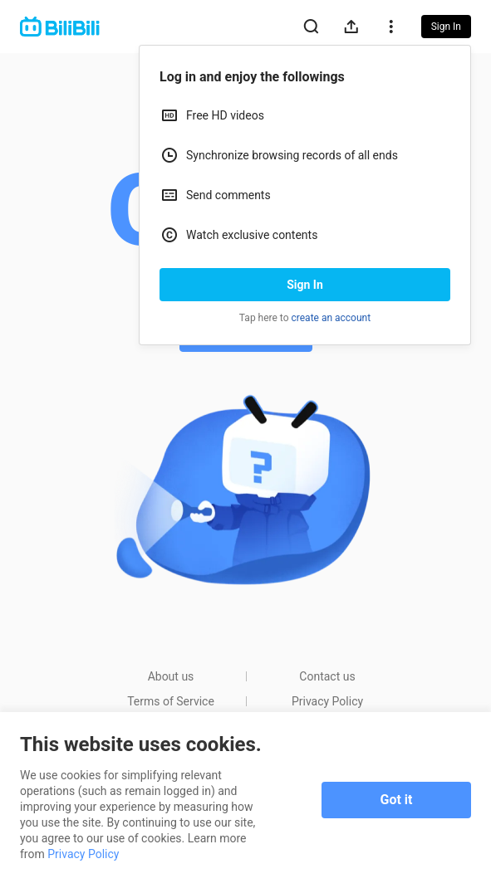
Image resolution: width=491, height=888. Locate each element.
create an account (331, 318)
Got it (397, 799)
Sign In (305, 284)
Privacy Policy (327, 701)
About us (171, 676)
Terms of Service (170, 701)
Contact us (327, 676)
